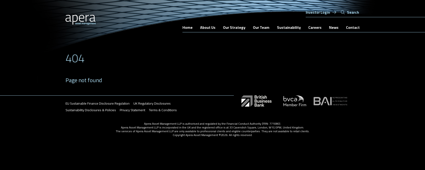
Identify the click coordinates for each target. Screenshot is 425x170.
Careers (315, 27)
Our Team (261, 27)
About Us (207, 27)
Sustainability (289, 27)
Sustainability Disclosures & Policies (91, 110)
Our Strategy (234, 27)
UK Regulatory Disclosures (152, 103)
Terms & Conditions (163, 110)
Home (187, 27)
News (333, 27)
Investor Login (321, 12)
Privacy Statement (132, 110)
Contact (353, 27)
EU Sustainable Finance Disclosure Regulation (98, 103)
